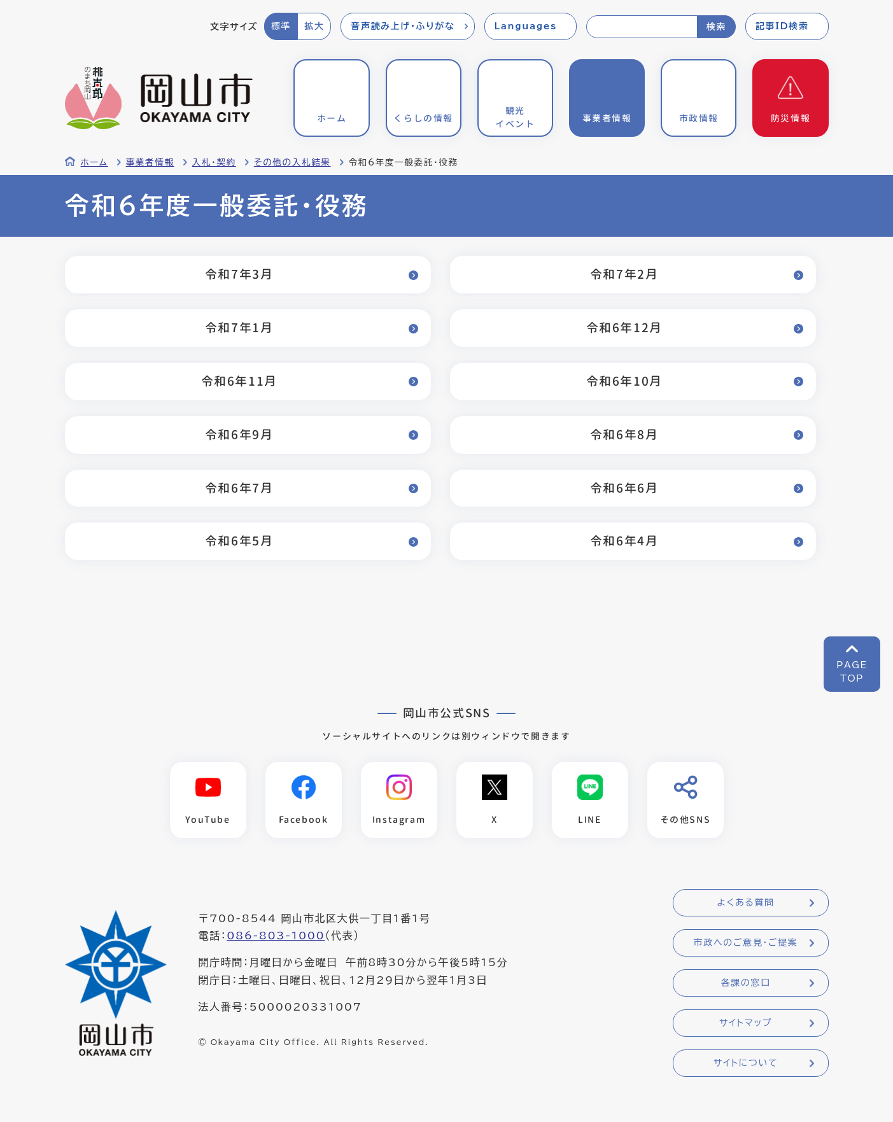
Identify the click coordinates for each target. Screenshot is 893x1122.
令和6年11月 (238, 380)
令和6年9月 (238, 434)
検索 (716, 26)
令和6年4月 (623, 540)
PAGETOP (852, 672)
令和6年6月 (623, 487)
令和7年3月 (238, 274)
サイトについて (746, 1063)
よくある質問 (745, 903)
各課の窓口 (746, 983)
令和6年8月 (623, 434)
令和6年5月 (238, 540)
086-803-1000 (276, 936)
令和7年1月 (238, 327)
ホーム (94, 162)
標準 (281, 26)
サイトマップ (745, 1023)
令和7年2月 (623, 274)
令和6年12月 (623, 327)
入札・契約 (214, 162)
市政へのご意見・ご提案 (746, 943)
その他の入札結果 (292, 162)
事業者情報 (150, 162)
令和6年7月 (238, 487)
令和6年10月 (623, 380)
